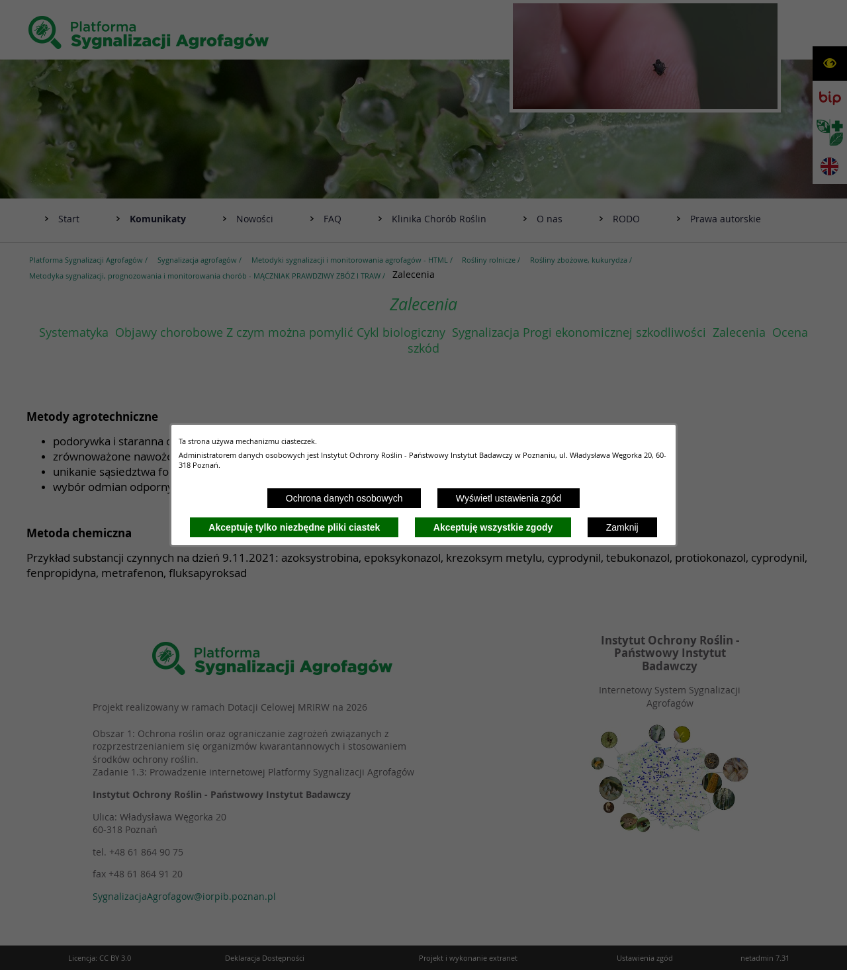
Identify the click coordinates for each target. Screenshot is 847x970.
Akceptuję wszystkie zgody (493, 527)
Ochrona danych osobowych (344, 498)
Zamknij (622, 527)
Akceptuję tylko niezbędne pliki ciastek (294, 527)
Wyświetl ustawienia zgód (508, 498)
